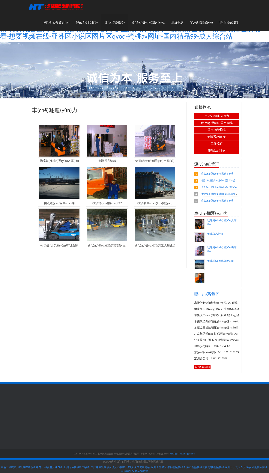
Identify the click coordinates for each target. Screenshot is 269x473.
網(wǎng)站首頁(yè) (56, 22)
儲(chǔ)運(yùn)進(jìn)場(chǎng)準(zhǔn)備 (224, 180)
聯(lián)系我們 (229, 22)
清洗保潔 (177, 22)
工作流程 (217, 143)
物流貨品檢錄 (215, 233)
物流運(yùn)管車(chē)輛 (220, 260)
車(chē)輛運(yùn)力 (217, 116)
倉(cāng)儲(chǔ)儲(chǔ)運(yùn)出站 (220, 194)
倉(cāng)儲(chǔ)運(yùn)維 (148, 22)
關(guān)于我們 (87, 22)
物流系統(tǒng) (216, 137)
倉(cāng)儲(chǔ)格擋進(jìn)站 (217, 173)
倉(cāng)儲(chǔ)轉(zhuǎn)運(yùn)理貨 (222, 187)
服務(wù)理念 (217, 150)
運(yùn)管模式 (115, 22)
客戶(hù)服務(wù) (201, 22)
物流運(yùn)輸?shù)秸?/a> (200, 278)
